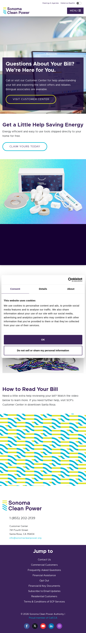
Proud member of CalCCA (43, 617)
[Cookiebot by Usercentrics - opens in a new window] (68, 280)
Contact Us (44, 559)
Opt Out (44, 580)
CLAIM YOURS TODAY (24, 146)
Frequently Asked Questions (44, 570)
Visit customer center (31, 99)
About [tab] (70, 288)
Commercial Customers (44, 564)
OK (43, 339)
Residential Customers (44, 596)
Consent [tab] (15, 288)
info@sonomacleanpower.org (25, 537)
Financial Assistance (44, 575)
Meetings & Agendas (50, 3)
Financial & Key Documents (44, 585)
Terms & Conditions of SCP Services (44, 601)
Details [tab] (43, 288)
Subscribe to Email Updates (44, 591)
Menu (75, 10)
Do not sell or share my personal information (43, 350)
